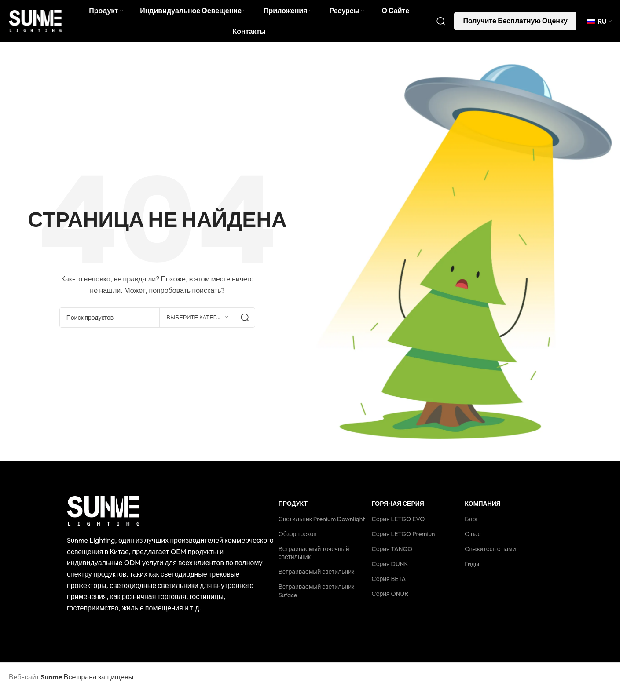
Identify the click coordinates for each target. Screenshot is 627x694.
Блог (471, 521)
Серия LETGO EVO (398, 521)
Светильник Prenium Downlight (322, 521)
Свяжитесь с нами (490, 551)
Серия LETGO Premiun (403, 536)
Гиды (472, 566)
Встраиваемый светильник (316, 574)
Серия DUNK (390, 566)
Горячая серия (398, 506)
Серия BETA (389, 581)
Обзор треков (298, 536)
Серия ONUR (390, 596)
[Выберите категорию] (197, 319)
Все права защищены (86, 679)
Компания (483, 506)
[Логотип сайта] (35, 21)
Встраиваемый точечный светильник (314, 555)
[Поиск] (441, 22)
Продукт (293, 506)
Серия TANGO (392, 551)
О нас (472, 536)
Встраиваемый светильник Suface (316, 593)
